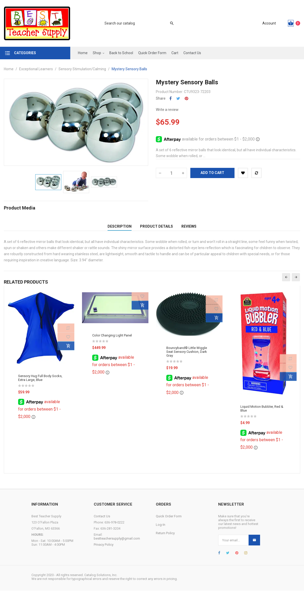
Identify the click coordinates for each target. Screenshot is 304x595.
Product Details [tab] (156, 228)
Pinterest (186, 98)
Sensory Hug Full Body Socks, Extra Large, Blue (40, 382)
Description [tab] (120, 228)
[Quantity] (171, 173)
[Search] (136, 23)
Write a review (167, 110)
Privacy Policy (103, 549)
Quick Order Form (169, 520)
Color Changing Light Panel (112, 339)
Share (170, 98)
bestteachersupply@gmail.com (117, 543)
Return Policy (165, 537)
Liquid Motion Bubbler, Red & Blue (261, 412)
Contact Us (102, 520)
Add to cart (212, 173)
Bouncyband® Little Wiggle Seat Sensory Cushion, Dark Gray (186, 355)
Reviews (188, 228)
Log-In (160, 529)
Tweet (178, 98)
